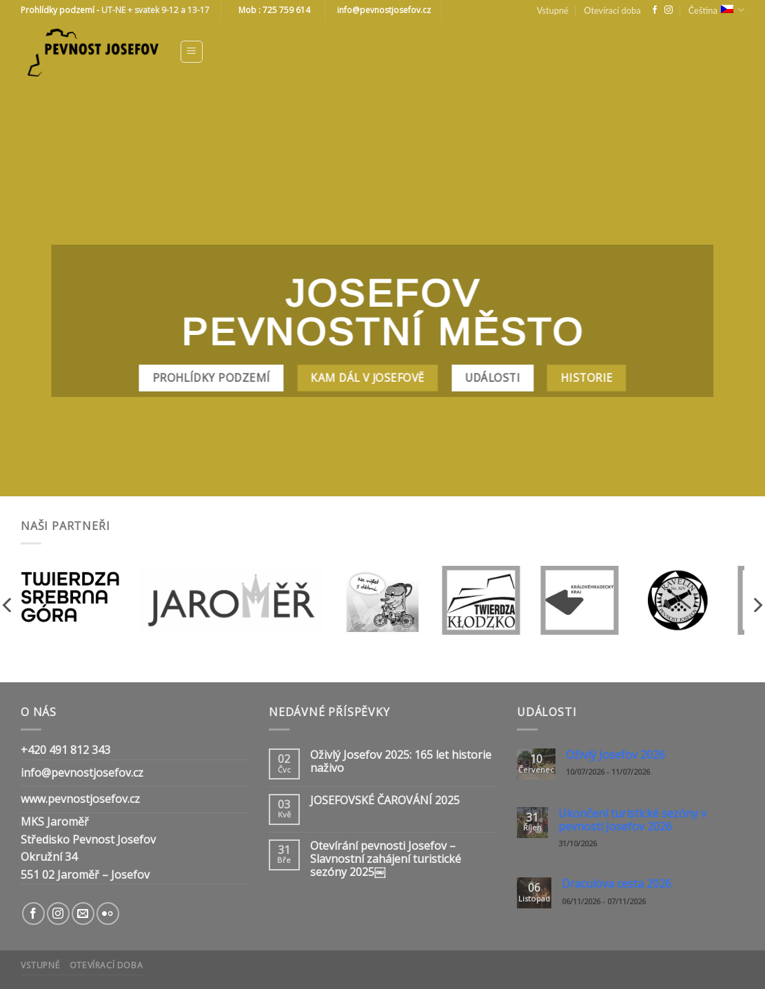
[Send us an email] (83, 913)
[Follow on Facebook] (655, 10)
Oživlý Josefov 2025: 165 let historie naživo (400, 761)
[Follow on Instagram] (668, 10)
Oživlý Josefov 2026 (615, 755)
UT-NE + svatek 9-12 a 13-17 (155, 10)
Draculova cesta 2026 (616, 883)
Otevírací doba (612, 10)
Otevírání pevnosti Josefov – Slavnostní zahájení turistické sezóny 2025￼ (385, 859)
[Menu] (192, 52)
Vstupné (553, 10)
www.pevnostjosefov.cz (80, 798)
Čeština (716, 10)
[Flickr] (107, 913)
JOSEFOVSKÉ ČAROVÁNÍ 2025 (385, 800)
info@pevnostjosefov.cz (82, 772)
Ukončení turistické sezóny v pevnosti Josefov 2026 (632, 820)
